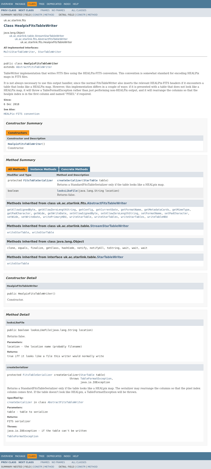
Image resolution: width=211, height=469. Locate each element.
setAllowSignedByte (83, 213)
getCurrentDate (107, 209)
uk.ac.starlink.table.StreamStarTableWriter (36, 35)
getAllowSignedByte (21, 209)
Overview (7, 4)
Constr (37, 15)
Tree (42, 4)
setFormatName (151, 213)
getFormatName (131, 209)
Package (20, 4)
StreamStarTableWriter (109, 226)
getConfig (86, 209)
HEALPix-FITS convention (22, 113)
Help (76, 4)
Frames (45, 10)
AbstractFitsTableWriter (34, 66)
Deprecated (54, 4)
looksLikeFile (67, 190)
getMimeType (180, 209)
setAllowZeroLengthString (119, 213)
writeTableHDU (157, 216)
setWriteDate (30, 216)
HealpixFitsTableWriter (25, 143)
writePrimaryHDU (54, 216)
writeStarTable (80, 216)
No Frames (58, 10)
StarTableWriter (49, 51)
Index (67, 4)
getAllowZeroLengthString (57, 209)
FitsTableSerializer (38, 180)
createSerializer (69, 180)
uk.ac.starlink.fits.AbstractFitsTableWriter (41, 39)
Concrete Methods (74, 169)
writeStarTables (106, 216)
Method (49, 15)
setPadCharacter (176, 213)
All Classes (79, 10)
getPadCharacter (18, 213)
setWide (12, 216)
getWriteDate (57, 213)
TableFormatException (96, 378)
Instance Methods (43, 169)
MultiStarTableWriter (19, 51)
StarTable (91, 180)
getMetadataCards (156, 209)
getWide (39, 213)
